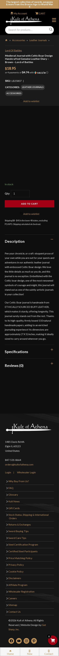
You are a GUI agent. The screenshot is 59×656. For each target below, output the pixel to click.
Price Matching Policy (20, 558)
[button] (29, 73)
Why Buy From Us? (18, 481)
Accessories (18, 40)
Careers (12, 598)
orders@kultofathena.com (19, 464)
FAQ (10, 487)
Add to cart (29, 204)
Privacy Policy (16, 564)
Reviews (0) (14, 365)
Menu (54, 20)
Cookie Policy (15, 571)
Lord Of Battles (13, 50)
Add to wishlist (29, 101)
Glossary (13, 494)
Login (8, 472)
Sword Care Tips (17, 537)
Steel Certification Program (23, 544)
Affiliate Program (17, 584)
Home (6, 39)
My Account (20, 13)
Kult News (14, 501)
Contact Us (14, 611)
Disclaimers (14, 578)
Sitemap (12, 604)
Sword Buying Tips (18, 531)
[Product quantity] (20, 193)
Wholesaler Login (26, 472)
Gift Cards (14, 508)
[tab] (29, 241)
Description (15, 241)
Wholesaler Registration (21, 591)
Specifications (16, 351)
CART (41, 13)
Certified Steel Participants (23, 551)
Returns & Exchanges (19, 524)
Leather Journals (38, 40)
